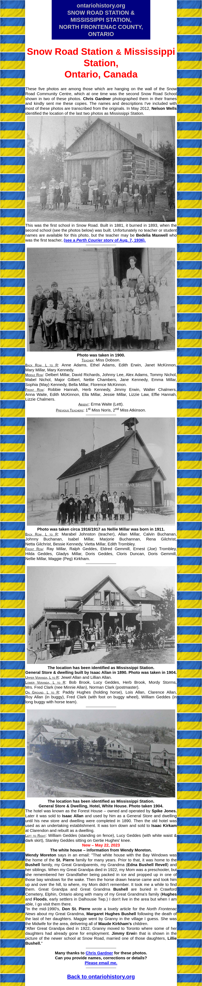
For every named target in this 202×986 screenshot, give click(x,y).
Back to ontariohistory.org (101, 977)
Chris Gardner (99, 953)
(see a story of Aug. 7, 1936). (105, 240)
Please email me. (101, 962)
